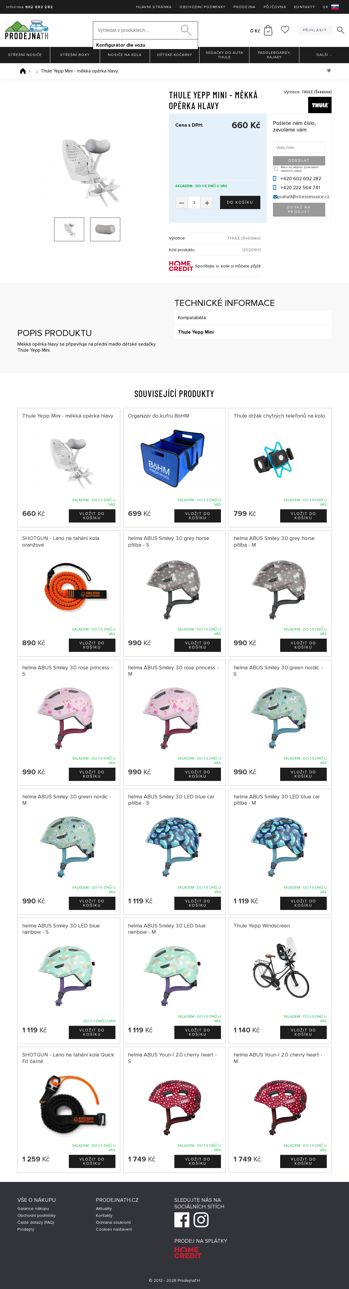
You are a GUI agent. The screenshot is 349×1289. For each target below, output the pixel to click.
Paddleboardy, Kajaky (274, 55)
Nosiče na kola (125, 55)
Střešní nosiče (25, 55)
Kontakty (304, 7)
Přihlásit (315, 30)
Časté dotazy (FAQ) (35, 1222)
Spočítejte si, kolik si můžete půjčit (228, 266)
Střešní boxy (75, 55)
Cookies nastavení (114, 1229)
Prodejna (244, 7)
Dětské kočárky (174, 55)
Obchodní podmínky (202, 7)
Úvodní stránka (23, 71)
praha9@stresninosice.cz (303, 197)
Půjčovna (275, 7)
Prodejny (25, 1229)
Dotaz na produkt (299, 209)
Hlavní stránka (154, 7)
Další (324, 55)
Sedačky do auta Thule (224, 55)
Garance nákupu (33, 1208)
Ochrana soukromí (113, 1222)
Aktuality (104, 1208)
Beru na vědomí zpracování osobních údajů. (299, 169)
